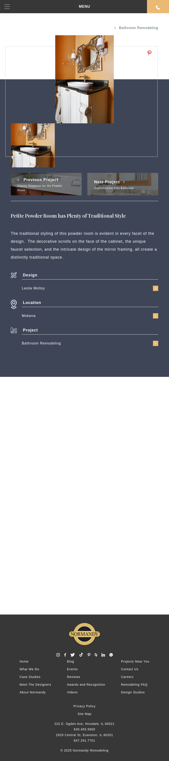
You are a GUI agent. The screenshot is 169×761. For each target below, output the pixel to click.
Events (72, 669)
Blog (70, 661)
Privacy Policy (84, 706)
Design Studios (133, 692)
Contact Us (129, 669)
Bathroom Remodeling (136, 28)
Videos (72, 692)
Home (24, 661)
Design (30, 275)
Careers (127, 677)
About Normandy (33, 692)
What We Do (29, 669)
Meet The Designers (35, 684)
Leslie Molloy (90, 288)
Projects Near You (135, 661)
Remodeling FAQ (134, 684)
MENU (47, 7)
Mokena (90, 315)
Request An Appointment (158, 7)
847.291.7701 (84, 740)
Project (30, 330)
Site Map (84, 714)
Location (32, 302)
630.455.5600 (84, 729)
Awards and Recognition (86, 684)
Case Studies (30, 677)
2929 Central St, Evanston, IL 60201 (84, 735)
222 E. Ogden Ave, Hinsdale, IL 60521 (84, 724)
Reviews (73, 677)
